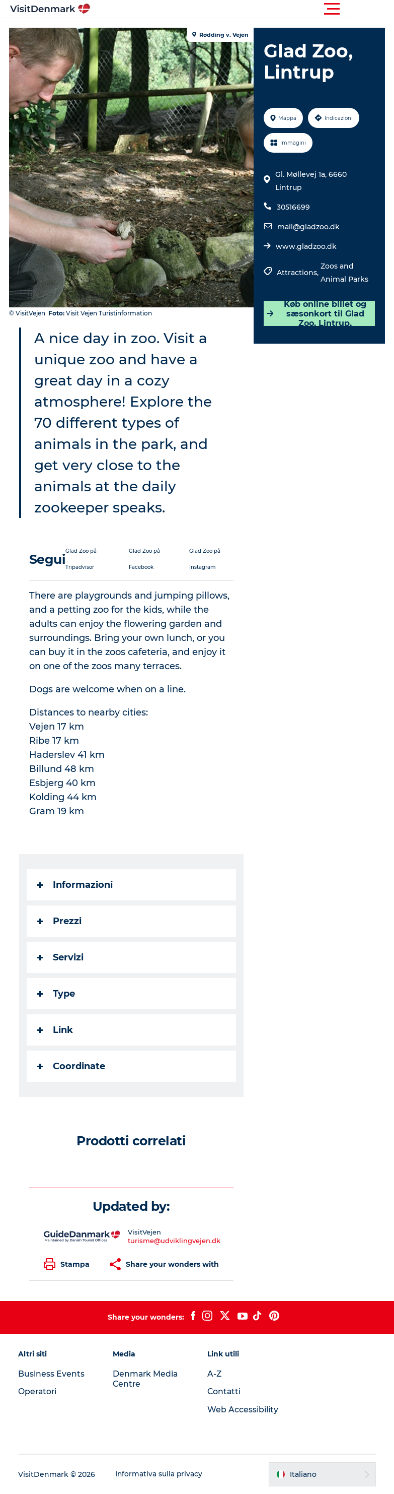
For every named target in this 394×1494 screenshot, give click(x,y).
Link (56, 1029)
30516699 (292, 207)
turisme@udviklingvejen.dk (174, 1241)
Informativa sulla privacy (160, 1474)
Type (57, 993)
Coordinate (72, 1066)
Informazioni (76, 884)
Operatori (39, 1391)
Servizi (61, 957)
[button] (242, 9)
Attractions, (298, 272)
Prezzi (60, 921)
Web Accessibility (242, 1409)
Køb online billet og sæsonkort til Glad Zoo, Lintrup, (316, 313)
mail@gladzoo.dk (308, 226)
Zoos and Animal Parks (344, 273)
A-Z (214, 1374)
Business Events (52, 1374)
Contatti (224, 1391)
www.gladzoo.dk (305, 246)
